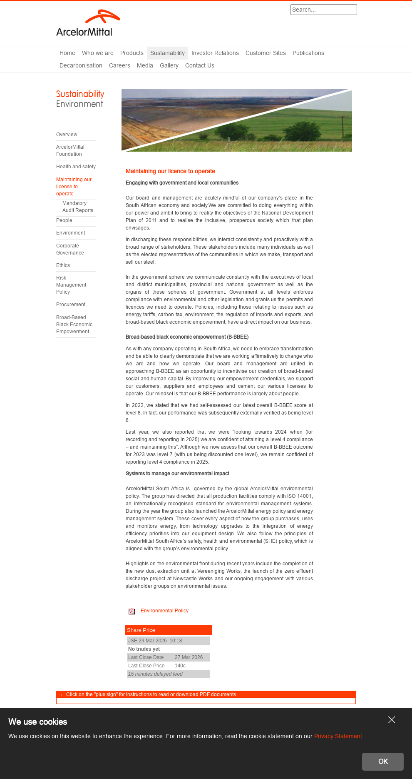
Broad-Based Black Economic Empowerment (74, 324)
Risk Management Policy (71, 285)
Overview (66, 134)
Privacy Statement (338, 736)
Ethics (63, 265)
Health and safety (76, 166)
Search (356, 10)
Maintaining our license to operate (74, 186)
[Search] (323, 9)
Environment (70, 233)
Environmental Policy (164, 610)
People (64, 220)
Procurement (70, 304)
